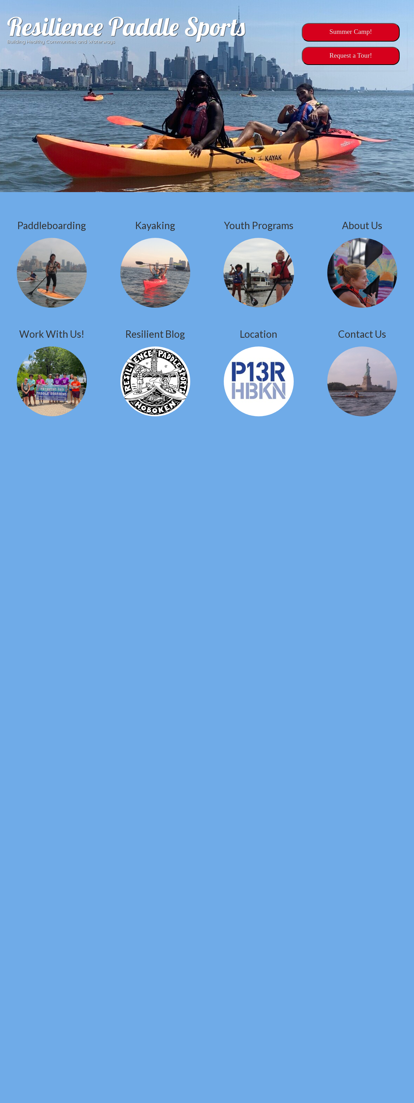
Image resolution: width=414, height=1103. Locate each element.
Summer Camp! (350, 31)
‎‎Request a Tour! (350, 55)
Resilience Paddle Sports (126, 26)
